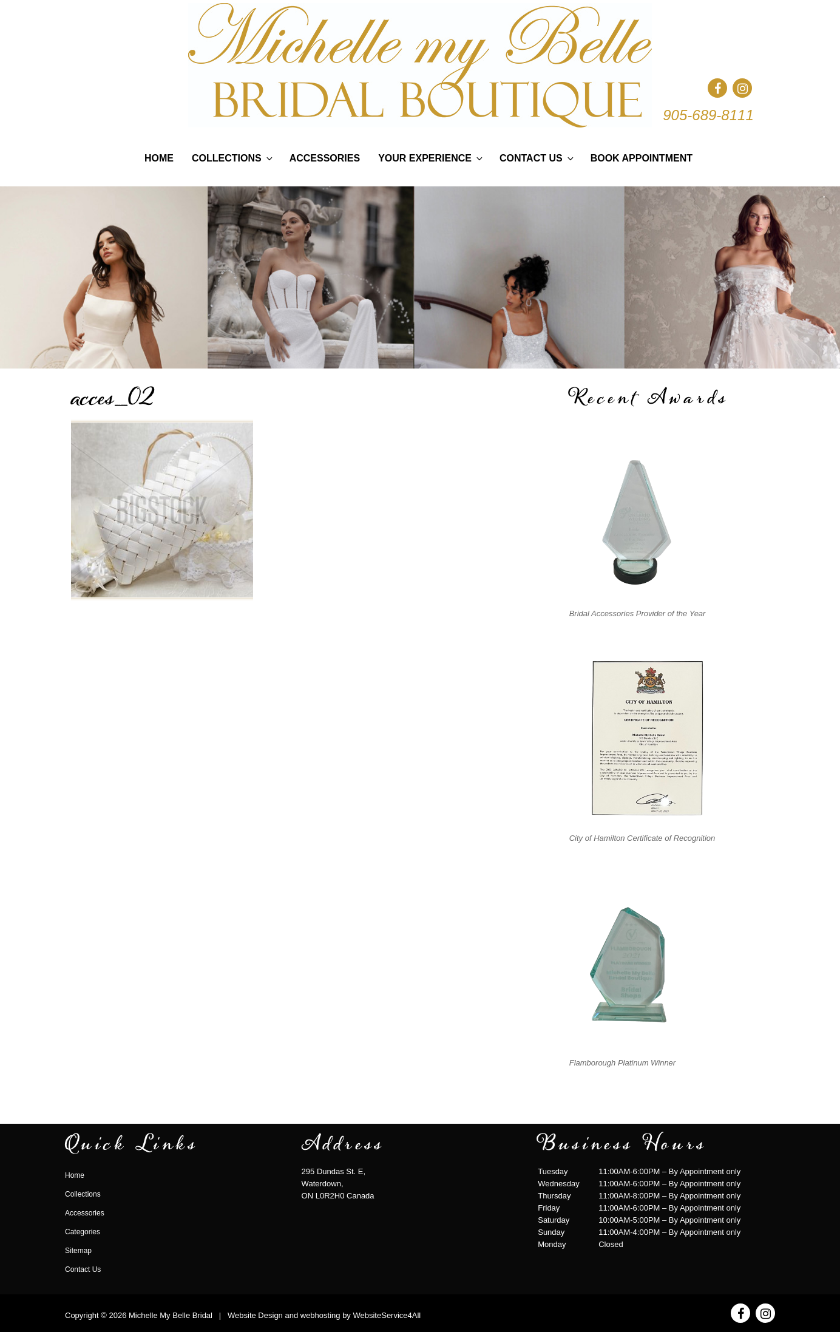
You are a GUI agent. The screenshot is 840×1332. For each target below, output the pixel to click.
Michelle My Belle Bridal (170, 1315)
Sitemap (78, 1250)
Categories (82, 1232)
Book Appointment (642, 158)
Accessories (325, 158)
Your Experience (431, 158)
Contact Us (537, 158)
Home (159, 158)
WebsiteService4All (387, 1315)
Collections (233, 158)
